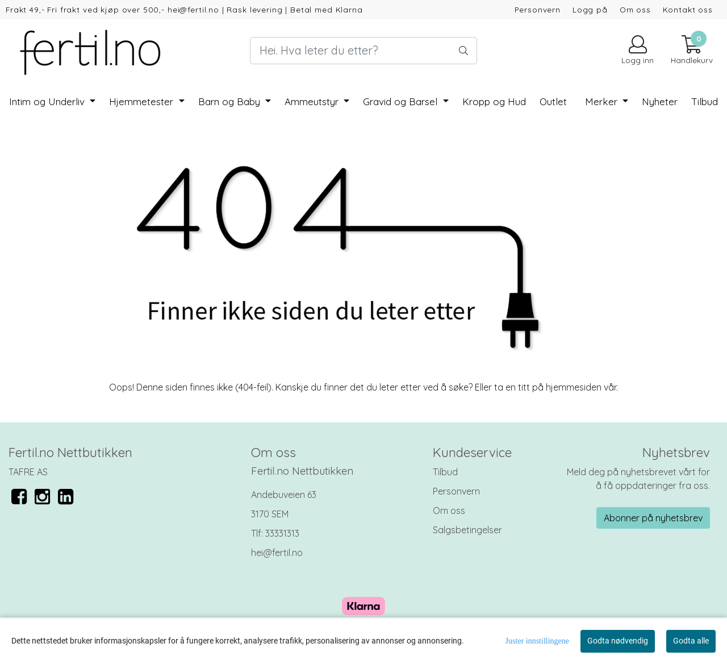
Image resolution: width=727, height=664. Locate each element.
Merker (602, 101)
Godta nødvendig (617, 640)
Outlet (553, 101)
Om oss (635, 9)
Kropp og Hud (494, 101)
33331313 (282, 533)
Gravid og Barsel (401, 101)
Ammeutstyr (313, 101)
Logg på (590, 9)
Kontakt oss (688, 9)
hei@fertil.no (277, 552)
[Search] (363, 50)
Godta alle (691, 640)
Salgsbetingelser (467, 530)
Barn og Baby (230, 101)
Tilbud (445, 472)
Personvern (538, 9)
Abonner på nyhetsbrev (653, 518)
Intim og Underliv (48, 101)
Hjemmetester (142, 101)
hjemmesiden (573, 387)
